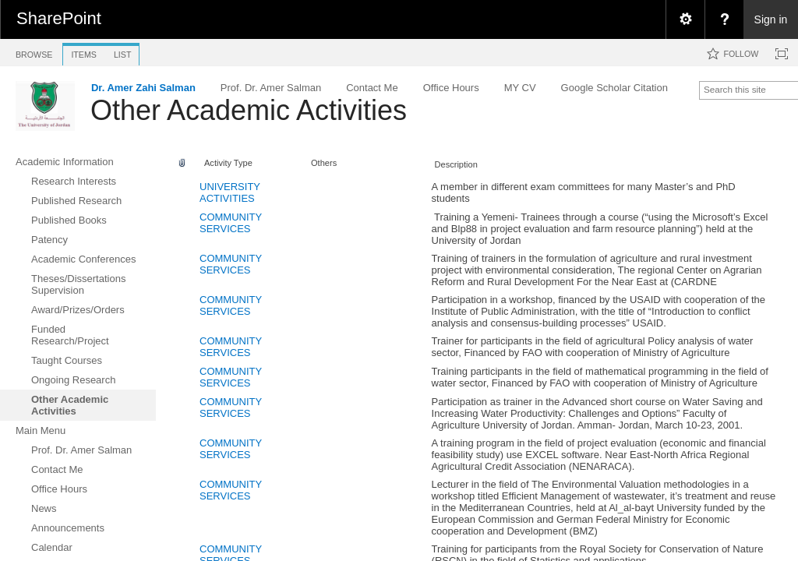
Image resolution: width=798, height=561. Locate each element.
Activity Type (228, 163)
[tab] (34, 52)
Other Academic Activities (248, 110)
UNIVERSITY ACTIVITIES (230, 192)
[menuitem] (685, 19)
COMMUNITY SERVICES (231, 223)
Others (324, 163)
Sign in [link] (771, 19)
